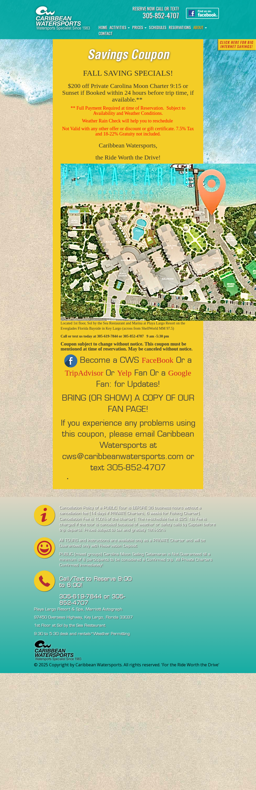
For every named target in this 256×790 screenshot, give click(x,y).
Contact (105, 33)
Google (179, 373)
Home (102, 27)
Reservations (180, 27)
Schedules (157, 27)
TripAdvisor (84, 373)
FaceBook (157, 360)
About (200, 27)
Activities (119, 27)
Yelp (124, 373)
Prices (139, 27)
